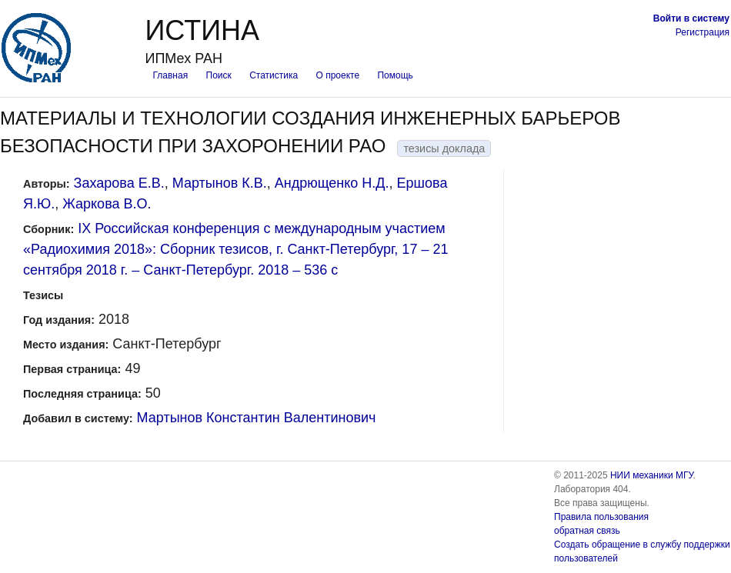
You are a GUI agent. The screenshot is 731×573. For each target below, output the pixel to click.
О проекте (338, 75)
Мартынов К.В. (219, 183)
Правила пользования (601, 516)
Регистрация (702, 32)
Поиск (219, 75)
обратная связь (587, 530)
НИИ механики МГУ (651, 475)
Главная (170, 75)
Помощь (394, 75)
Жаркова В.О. (106, 204)
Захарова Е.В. (119, 183)
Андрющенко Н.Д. (332, 183)
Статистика (273, 75)
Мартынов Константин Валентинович (256, 417)
